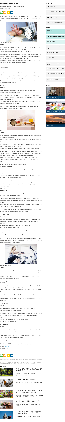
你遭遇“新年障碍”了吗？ (51, 6)
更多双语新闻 (3, 366)
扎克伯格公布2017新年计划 (52, 17)
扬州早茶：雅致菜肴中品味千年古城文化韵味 (54, 111)
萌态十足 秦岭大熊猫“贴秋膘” (52, 97)
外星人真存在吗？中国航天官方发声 (54, 79)
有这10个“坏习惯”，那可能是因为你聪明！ (55, 22)
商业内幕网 (7, 346)
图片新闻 (48, 85)
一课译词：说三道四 (51, 41)
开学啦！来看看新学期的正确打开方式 (27, 401)
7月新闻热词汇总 (50, 30)
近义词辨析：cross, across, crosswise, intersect (55, 36)
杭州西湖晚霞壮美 (50, 125)
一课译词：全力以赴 (51, 57)
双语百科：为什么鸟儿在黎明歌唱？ (27, 379)
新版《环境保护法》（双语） (52, 52)
